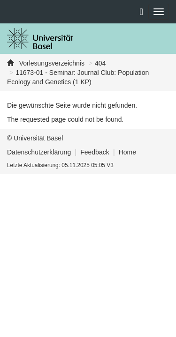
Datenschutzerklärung (39, 152)
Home (127, 152)
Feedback (94, 152)
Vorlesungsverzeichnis (50, 63)
